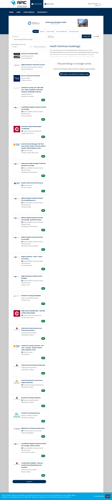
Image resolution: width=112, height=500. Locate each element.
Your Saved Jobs (73, 31)
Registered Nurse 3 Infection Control (33, 64)
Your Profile (29, 12)
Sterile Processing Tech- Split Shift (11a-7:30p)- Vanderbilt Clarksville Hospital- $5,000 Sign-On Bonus (32, 90)
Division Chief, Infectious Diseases (32, 183)
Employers (49, 4)
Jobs (18, 12)
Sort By (14, 47)
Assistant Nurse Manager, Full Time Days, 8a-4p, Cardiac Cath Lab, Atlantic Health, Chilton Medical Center (33, 146)
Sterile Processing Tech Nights (31, 295)
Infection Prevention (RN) (29, 53)
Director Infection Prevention (30, 76)
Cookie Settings (99, 496)
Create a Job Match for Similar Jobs (74, 74)
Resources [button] (42, 12)
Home (11, 12)
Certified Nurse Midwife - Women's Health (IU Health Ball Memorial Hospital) (32, 465)
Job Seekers (36, 4)
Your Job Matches (61, 31)
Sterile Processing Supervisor (30, 413)
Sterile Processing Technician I (31, 398)
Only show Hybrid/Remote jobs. (23, 39)
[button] (95, 36)
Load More (29, 481)
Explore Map (50, 31)
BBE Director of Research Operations (33, 428)
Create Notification (40, 47)
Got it (107, 496)
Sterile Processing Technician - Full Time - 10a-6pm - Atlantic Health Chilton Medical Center (32, 348)
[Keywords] (29, 36)
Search (36, 31)
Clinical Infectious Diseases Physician (33, 365)
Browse (42, 31)
